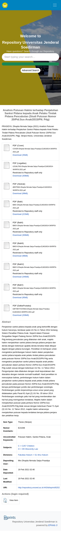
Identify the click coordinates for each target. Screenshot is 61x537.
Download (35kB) (20, 155)
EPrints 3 (52, 525)
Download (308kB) (21, 176)
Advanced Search (30, 70)
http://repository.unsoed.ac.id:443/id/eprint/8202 (39, 487)
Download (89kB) (20, 193)
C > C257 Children (26, 446)
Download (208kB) (21, 315)
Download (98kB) (20, 256)
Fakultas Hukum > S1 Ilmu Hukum (33, 455)
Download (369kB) (21, 235)
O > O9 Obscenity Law (28, 449)
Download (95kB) (20, 297)
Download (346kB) (21, 277)
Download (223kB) (21, 214)
